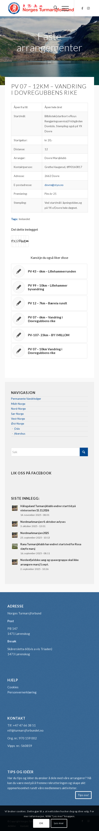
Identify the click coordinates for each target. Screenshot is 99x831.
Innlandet (24, 219)
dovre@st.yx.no (54, 185)
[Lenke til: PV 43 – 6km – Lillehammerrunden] (49, 271)
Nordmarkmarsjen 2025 (34, 533)
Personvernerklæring (22, 692)
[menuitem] (54, 8)
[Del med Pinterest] (20, 241)
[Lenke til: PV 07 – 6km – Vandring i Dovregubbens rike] (49, 319)
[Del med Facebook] (12, 241)
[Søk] (54, 8)
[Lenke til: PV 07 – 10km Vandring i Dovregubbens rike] (49, 350)
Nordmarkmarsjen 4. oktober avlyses (43, 521)
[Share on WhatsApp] (17, 241)
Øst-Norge (17, 423)
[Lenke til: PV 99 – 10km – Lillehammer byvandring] (49, 287)
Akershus (19, 433)
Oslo (17, 428)
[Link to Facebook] (82, 8)
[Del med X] (14, 241)
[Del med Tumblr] (25, 241)
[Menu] (63, 8)
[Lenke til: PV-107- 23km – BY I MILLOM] (49, 335)
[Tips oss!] (83, 795)
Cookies (12, 687)
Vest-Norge (18, 418)
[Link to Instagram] (88, 8)
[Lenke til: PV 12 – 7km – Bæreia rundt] (49, 303)
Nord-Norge (18, 408)
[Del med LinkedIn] (22, 241)
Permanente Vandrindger (26, 398)
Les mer (59, 823)
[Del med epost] (27, 241)
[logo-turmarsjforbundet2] (41, 8)
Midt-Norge (18, 403)
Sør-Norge (17, 413)
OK (41, 823)
